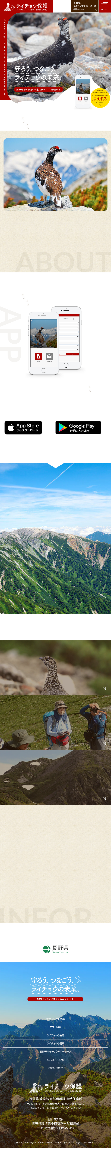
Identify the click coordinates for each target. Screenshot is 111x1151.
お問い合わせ (55, 1068)
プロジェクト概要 (55, 1019)
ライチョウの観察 (55, 1043)
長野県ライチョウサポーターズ (55, 1052)
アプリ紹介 (55, 1027)
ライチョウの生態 (55, 1035)
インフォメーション (55, 1060)
